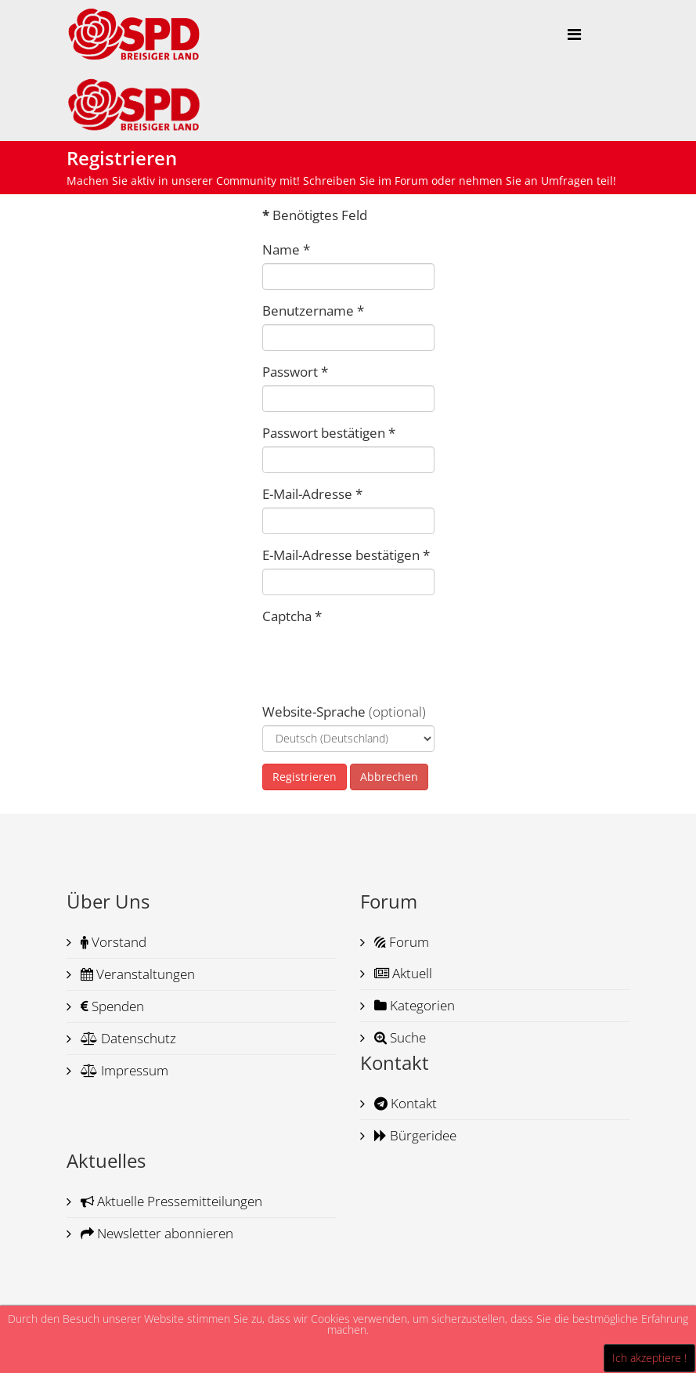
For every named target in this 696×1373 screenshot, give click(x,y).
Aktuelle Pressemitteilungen (170, 1201)
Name (286, 249)
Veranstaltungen (136, 974)
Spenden (111, 1006)
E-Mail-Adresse (312, 494)
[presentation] (381, 660)
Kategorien (413, 1005)
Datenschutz (127, 1038)
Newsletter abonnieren (155, 1233)
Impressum (123, 1070)
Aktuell (401, 973)
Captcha (292, 616)
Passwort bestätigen (328, 433)
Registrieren (304, 776)
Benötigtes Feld (314, 215)
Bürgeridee (413, 1135)
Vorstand (112, 942)
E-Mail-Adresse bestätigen (346, 555)
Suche (398, 1037)
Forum (400, 942)
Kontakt (404, 1103)
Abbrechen (389, 776)
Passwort (295, 372)
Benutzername (313, 311)
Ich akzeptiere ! (649, 1357)
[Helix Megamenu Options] (574, 34)
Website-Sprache (314, 712)
